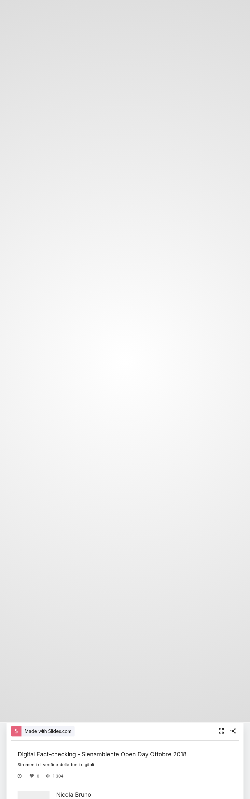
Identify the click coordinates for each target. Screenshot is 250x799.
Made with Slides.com (48, 731)
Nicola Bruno (73, 794)
